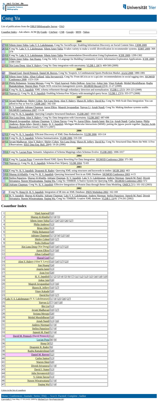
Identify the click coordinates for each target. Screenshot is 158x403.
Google (70, 32)
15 (3, 114)
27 (3, 45)
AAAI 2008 (127, 73)
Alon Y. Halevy (33, 65)
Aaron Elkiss (50, 107)
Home (5, 396)
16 (3, 107)
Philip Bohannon (17, 83)
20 (3, 83)
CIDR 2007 (40, 103)
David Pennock (30, 73)
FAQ (61, 26)
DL (38, 32)
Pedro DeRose (77, 83)
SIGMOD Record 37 (94, 86)
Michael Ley (43, 399)
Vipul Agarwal (62, 83)
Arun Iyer (90, 83)
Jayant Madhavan (18, 101)
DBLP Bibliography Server (43, 26)
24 (3, 59)
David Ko (100, 101)
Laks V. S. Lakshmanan (41, 45)
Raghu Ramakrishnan (38, 351)
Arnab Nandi (98, 107)
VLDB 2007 (83, 114)
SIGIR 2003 (119, 170)
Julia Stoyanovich (54, 76)
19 (3, 89)
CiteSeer (53, 32)
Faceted (62, 396)
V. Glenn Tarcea (59, 121)
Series (37, 396)
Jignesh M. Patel (133, 178)
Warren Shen (31, 86)
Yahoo (86, 32)
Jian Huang (35, 59)
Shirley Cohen (35, 101)
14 (3, 117)
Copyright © (6, 399)
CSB (62, 32)
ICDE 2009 (124, 55)
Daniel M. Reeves (48, 73)
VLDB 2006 (90, 134)
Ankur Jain (102, 83)
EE (7, 45)
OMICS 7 (127, 184)
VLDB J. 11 (108, 198)
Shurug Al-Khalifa (18, 174)
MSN (78, 32)
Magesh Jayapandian (68, 107)
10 (3, 141)
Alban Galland (36, 76)
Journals (28, 396)
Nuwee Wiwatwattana (32, 180)
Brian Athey (26, 124)
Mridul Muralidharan (134, 83)
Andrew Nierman (115, 178)
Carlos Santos (135, 121)
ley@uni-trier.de (56, 399)
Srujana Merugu (35, 83)
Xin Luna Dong (17, 65)
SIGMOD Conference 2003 (116, 174)
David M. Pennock (22, 336)
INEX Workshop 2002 (97, 192)
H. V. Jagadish (26, 89)
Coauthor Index (9, 32)
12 (3, 134)
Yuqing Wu (49, 180)
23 (3, 65)
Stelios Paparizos (18, 178)
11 (3, 138)
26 (3, 48)
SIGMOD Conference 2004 (109, 159)
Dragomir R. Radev (44, 170)
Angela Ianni (98, 121)
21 (3, 76)
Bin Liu (109, 121)
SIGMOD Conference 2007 (23, 110)
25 (3, 55)
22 (3, 73)
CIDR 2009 (141, 45)
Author (82, 396)
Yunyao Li (14, 93)
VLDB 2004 (75, 163)
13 (3, 121)
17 (3, 101)
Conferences (16, 396)
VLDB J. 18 (92, 65)
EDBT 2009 (144, 48)
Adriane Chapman (34, 107)
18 (3, 93)
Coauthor (8, 206)
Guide (44, 32)
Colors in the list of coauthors (13, 390)
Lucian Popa (25, 152)
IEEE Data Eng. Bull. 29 (36, 144)
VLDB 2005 (106, 152)
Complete (72, 396)
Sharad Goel (15, 73)
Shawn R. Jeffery (85, 101)
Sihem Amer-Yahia (18, 45)
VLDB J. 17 (116, 89)
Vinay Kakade (116, 83)
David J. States (40, 124)
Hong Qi (23, 192)
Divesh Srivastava (40, 365)
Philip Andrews (41, 224)
